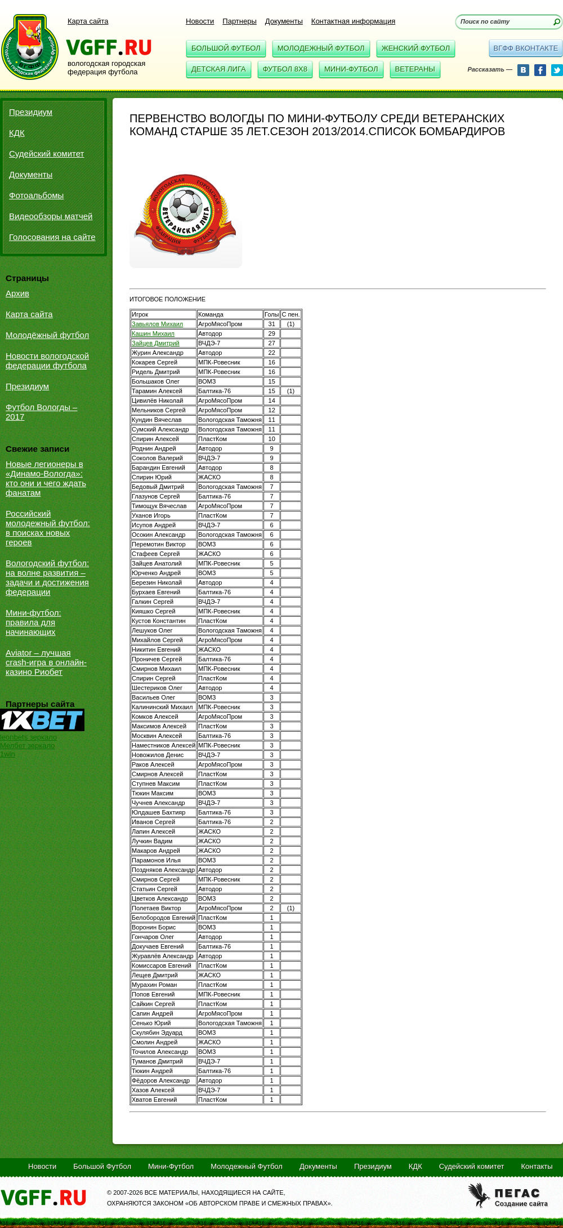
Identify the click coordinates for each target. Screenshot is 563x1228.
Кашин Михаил (153, 333)
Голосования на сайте (52, 237)
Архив (17, 293)
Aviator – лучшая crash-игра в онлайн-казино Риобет (46, 662)
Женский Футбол (416, 48)
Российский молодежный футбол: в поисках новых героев (48, 528)
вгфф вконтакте (525, 48)
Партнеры (239, 21)
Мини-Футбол (351, 69)
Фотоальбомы (36, 195)
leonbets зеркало (28, 737)
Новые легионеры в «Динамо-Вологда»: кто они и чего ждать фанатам (46, 478)
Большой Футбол (226, 48)
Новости (200, 21)
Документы (284, 21)
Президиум (30, 112)
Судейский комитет (46, 153)
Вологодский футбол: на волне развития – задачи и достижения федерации (47, 577)
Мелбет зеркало (27, 745)
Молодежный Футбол (321, 48)
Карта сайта (88, 21)
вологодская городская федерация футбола (106, 67)
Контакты (536, 1166)
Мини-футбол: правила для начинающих (33, 622)
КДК (17, 132)
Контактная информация (353, 21)
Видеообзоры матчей (51, 216)
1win (7, 754)
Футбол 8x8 (285, 69)
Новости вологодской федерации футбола (47, 360)
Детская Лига (218, 69)
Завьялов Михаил (157, 324)
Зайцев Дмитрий (156, 343)
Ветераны (415, 69)
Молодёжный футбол (47, 335)
